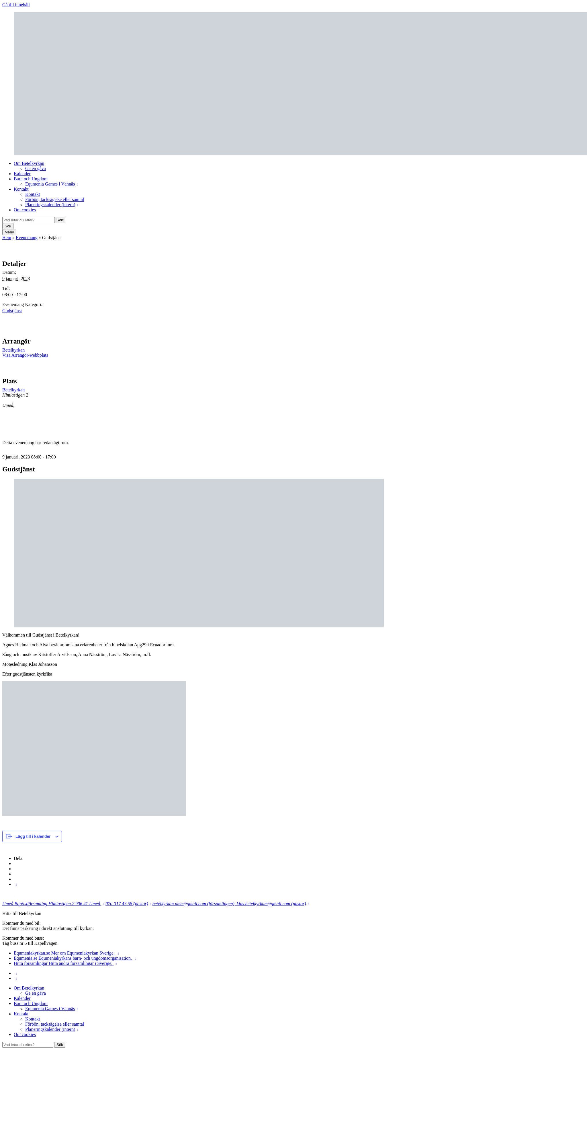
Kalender (22, 173)
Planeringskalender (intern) (50, 204)
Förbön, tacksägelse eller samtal (54, 199)
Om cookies (25, 209)
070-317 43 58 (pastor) (126, 903)
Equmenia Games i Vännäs (50, 184)
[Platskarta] (554, 402)
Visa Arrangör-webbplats (25, 355)
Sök (59, 220)
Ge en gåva (35, 168)
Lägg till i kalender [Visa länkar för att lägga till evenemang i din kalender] (33, 836)
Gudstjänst (12, 310)
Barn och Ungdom (31, 178)
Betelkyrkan (13, 350)
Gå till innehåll (16, 4)
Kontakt (21, 189)
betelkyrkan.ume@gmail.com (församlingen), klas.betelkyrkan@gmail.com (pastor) (229, 903)
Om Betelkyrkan (29, 163)
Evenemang (27, 237)
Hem (6, 237)
